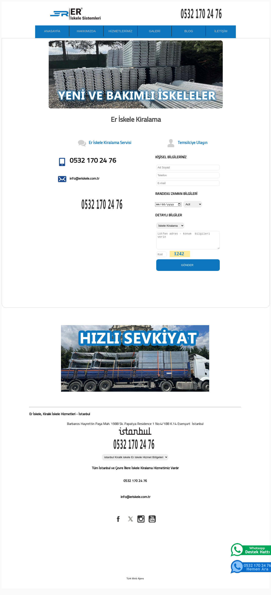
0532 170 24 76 (135, 484)
